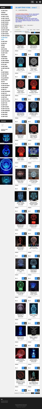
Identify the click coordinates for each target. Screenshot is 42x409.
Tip (28, 29)
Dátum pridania (30, 25)
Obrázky (16, 27)
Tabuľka (21, 27)
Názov (21, 25)
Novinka (38, 29)
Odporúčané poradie (18, 26)
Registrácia (3, 130)
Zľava (34, 29)
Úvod (16, 10)
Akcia (31, 29)
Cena (24, 25)
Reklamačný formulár (4, 402)
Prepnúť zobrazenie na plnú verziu (21, 404)
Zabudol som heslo (4, 129)
